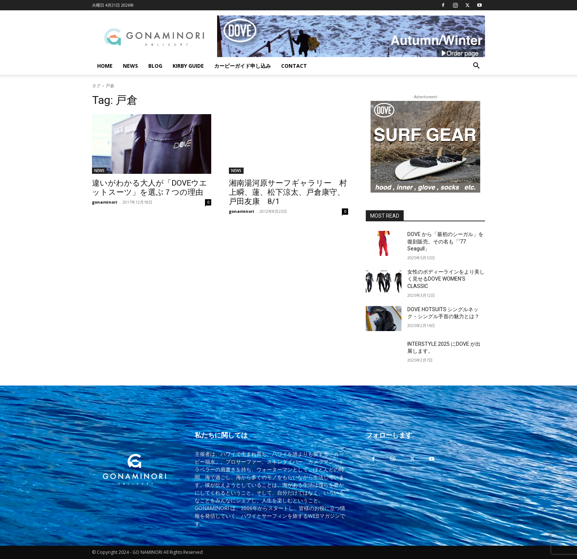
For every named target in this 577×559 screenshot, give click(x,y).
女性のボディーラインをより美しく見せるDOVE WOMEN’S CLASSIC (446, 279)
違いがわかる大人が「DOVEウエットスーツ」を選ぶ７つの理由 (149, 188)
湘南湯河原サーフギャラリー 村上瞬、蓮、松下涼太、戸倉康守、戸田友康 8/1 (288, 192)
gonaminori (104, 202)
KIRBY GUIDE (188, 65)
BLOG (155, 65)
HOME (105, 65)
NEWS (130, 65)
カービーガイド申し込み (242, 65)
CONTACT (294, 65)
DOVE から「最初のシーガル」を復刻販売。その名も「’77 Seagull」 (445, 241)
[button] (476, 66)
